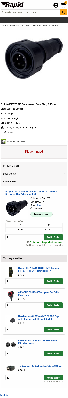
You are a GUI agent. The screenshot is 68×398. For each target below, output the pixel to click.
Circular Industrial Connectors (45, 25)
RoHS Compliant (10, 123)
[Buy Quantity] (24, 237)
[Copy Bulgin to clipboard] (17, 119)
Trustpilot (4, 395)
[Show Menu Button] (3, 20)
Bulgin (40, 205)
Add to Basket (53, 237)
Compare (7, 132)
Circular (26, 25)
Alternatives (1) (11, 181)
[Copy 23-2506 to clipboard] (22, 109)
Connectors (14, 25)
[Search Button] (63, 12)
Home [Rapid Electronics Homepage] (4, 25)
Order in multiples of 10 (53, 382)
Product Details (11, 166)
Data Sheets (9, 173)
